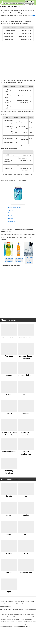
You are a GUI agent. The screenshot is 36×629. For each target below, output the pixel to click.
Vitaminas (11, 213)
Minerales (11, 216)
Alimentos (29, 1)
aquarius (10, 177)
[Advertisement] (18, 59)
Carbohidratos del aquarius (10, 6)
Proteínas (11, 218)
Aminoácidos (12, 221)
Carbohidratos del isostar (19, 260)
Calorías (10, 210)
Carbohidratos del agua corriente (28, 260)
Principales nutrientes (14, 207)
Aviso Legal (28, 626)
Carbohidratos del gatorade (9, 260)
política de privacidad (20, 626)
